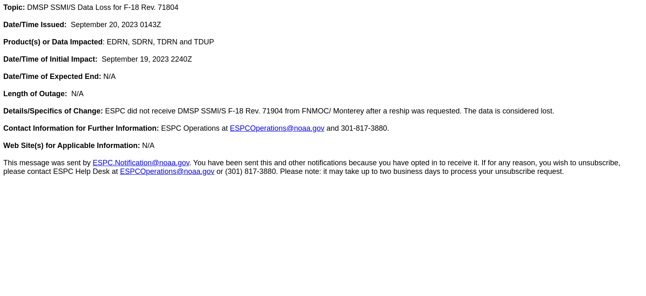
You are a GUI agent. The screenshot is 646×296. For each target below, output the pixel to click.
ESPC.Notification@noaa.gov (141, 163)
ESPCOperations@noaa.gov (277, 128)
